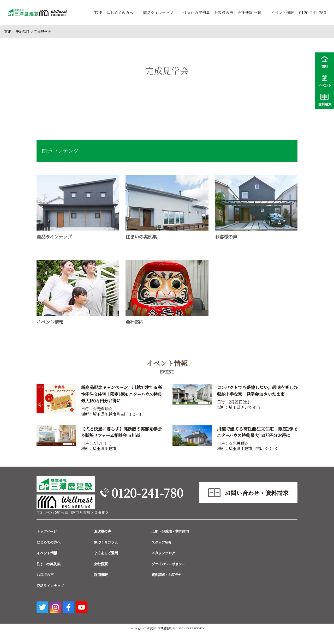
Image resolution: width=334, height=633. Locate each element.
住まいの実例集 (196, 12)
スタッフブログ (163, 553)
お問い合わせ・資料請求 (257, 493)
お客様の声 (223, 12)
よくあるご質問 (106, 553)
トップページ (47, 531)
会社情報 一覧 (249, 12)
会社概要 (101, 563)
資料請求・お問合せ (166, 574)
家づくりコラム (106, 542)
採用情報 (101, 574)
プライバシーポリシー (168, 563)
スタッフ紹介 (161, 542)
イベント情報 (282, 12)
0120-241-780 (147, 492)
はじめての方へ (120, 12)
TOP (98, 12)
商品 (324, 61)
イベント (324, 80)
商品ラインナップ (158, 12)
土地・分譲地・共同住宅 (170, 531)
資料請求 (324, 99)
